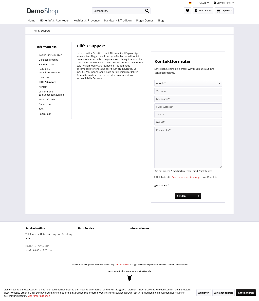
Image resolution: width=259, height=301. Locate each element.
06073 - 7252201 (37, 246)
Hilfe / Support (47, 82)
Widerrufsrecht (47, 99)
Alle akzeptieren (223, 292)
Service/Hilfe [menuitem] (222, 2)
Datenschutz (46, 104)
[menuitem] (121, 10)
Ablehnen (203, 292)
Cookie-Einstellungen (50, 54)
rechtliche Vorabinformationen (50, 71)
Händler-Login (47, 64)
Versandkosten (122, 264)
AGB (41, 109)
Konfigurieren (246, 292)
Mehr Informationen (39, 295)
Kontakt (43, 86)
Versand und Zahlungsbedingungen (51, 93)
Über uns (44, 77)
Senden (188, 195)
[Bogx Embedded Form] (129, 277)
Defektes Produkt (48, 59)
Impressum (45, 113)
